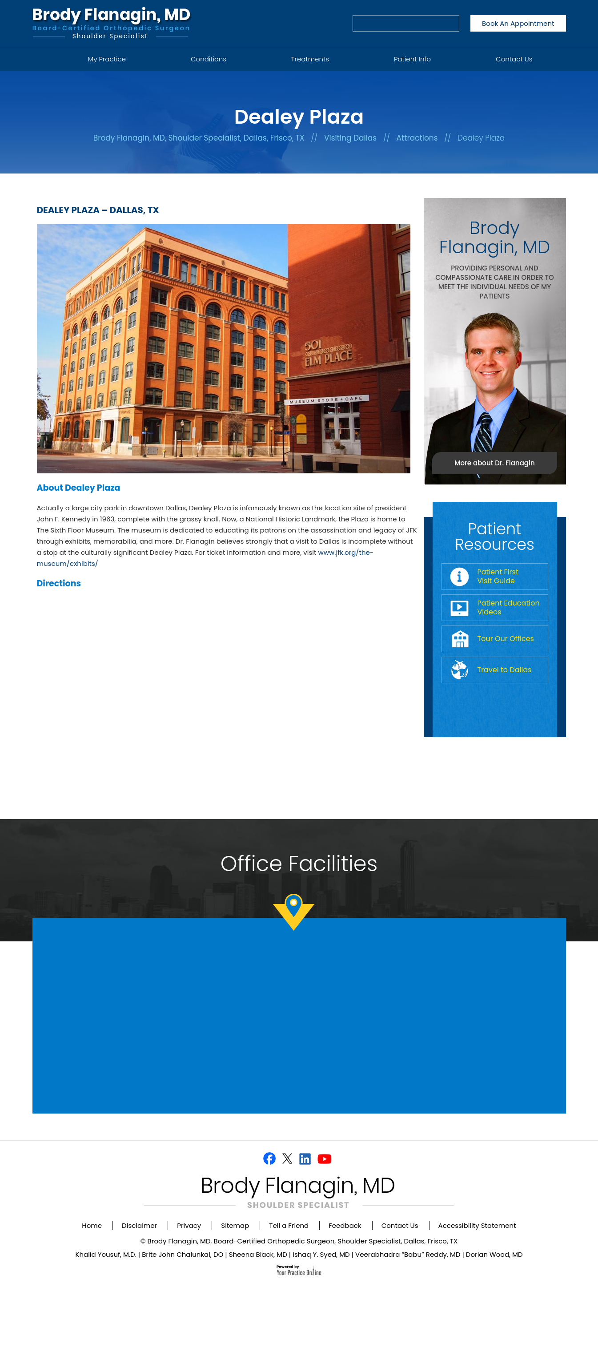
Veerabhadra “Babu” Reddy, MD (407, 1254)
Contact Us (514, 59)
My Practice (107, 59)
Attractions (417, 138)
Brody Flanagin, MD (494, 237)
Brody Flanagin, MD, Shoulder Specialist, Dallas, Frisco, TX (199, 138)
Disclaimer (139, 1225)
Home (44, 54)
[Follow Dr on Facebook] (269, 1158)
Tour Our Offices (506, 639)
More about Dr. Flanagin (494, 463)
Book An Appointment (518, 23)
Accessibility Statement (477, 1225)
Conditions (208, 59)
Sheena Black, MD (258, 1254)
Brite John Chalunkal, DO (182, 1254)
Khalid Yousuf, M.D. (105, 1254)
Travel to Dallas (505, 670)
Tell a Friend (289, 1225)
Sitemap (235, 1225)
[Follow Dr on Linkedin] (305, 1158)
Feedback (345, 1225)
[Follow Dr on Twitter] (287, 1158)
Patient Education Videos (509, 607)
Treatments (310, 59)
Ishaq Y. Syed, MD (321, 1254)
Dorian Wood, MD (494, 1254)
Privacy (189, 1225)
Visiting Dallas (350, 138)
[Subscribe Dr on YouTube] (324, 1158)
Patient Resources (494, 536)
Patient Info (412, 59)
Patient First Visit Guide (498, 576)
